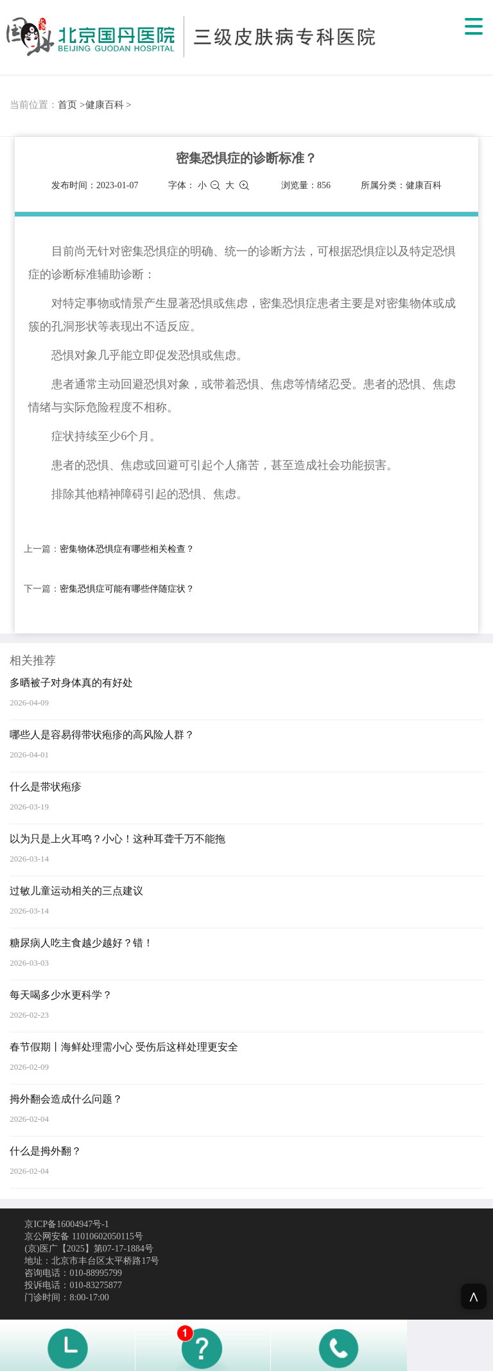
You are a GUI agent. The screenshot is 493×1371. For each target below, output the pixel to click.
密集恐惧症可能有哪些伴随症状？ (127, 589)
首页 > (71, 105)
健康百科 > (108, 105)
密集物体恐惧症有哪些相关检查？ (127, 549)
